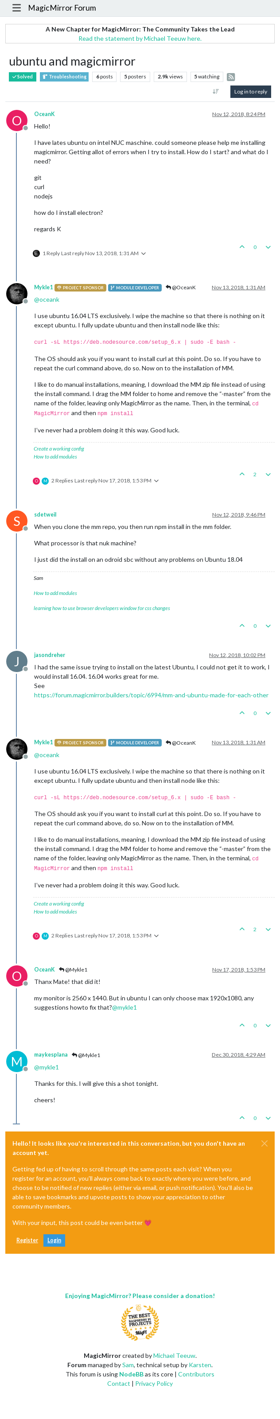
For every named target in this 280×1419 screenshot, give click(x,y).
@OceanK (181, 287)
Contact (118, 1383)
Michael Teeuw (174, 1355)
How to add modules (55, 456)
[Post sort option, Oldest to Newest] (216, 92)
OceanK (44, 114)
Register (27, 1240)
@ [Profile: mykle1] (124, 1007)
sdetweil (45, 514)
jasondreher (49, 655)
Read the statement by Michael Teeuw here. (140, 38)
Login (54, 1240)
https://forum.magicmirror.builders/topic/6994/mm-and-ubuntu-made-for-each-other (151, 695)
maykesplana (51, 1054)
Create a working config (59, 448)
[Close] (264, 1143)
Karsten (200, 1364)
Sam (128, 1364)
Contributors (196, 1374)
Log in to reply (250, 91)
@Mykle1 (73, 969)
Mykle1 (43, 287)
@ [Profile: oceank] (46, 299)
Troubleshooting (64, 77)
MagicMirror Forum (62, 7)
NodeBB (131, 1374)
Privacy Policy (154, 1383)
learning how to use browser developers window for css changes (102, 608)
